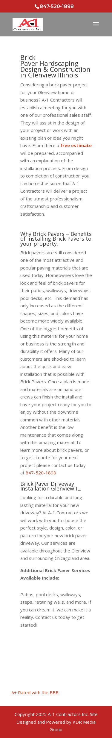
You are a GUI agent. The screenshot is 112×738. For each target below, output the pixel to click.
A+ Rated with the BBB (35, 692)
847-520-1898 (41, 473)
